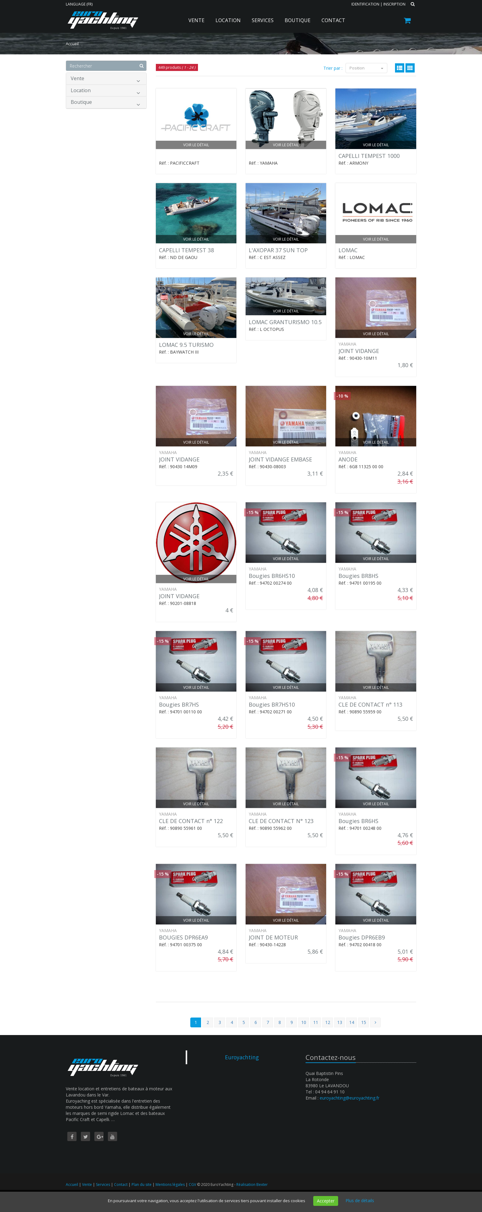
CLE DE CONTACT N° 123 (281, 821)
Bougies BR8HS (358, 575)
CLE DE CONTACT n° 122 (191, 821)
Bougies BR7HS (179, 704)
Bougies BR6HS (358, 821)
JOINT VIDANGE (358, 351)
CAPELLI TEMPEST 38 (186, 250)
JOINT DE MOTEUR (273, 937)
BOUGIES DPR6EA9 (183, 937)
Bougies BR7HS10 (272, 704)
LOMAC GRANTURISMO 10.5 (285, 322)
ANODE (348, 459)
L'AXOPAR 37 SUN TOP (278, 250)
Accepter (325, 1201)
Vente (196, 20)
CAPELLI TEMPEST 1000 (369, 155)
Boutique (297, 20)
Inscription (394, 4)
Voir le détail (196, 144)
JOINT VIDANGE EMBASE (280, 459)
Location (228, 20)
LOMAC (348, 250)
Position (366, 68)
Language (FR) (79, 4)
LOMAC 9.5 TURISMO (186, 344)
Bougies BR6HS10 (272, 575)
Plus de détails (360, 1200)
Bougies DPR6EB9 (361, 937)
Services (263, 20)
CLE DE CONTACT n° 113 (370, 704)
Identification (365, 4)
